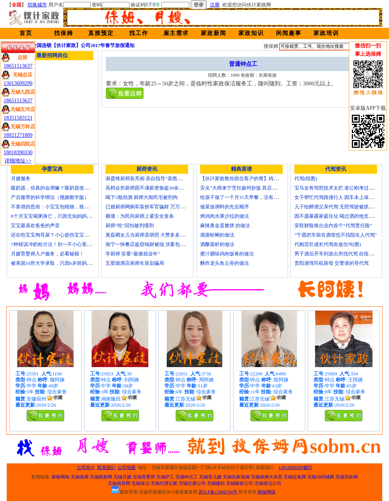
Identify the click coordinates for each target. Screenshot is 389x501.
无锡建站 (216, 483)
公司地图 (127, 467)
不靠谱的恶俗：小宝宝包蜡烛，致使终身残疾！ (62, 207)
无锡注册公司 (192, 483)
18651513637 (18, 66)
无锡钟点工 (186, 477)
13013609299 (18, 83)
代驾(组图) (305, 178)
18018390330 (18, 152)
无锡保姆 (80, 477)
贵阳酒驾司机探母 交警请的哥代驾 (331, 263)
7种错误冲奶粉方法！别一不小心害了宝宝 (56, 244)
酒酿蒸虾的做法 (217, 244)
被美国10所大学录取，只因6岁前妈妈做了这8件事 (64, 263)
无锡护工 (165, 477)
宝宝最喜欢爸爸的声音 (35, 225)
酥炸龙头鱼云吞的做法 (224, 263)
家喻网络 (60, 477)
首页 (26, 33)
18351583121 (18, 118)
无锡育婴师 (144, 477)
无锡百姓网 (346, 477)
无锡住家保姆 (236, 477)
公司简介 (86, 467)
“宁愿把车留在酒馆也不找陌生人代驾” (335, 235)
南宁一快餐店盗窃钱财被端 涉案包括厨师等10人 (157, 244)
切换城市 (37, 5)
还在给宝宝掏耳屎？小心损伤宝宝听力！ (55, 235)
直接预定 (101, 33)
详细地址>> (18, 161)
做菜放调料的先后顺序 (224, 207)
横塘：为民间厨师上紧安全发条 (140, 216)
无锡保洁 (140, 483)
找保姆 (63, 33)
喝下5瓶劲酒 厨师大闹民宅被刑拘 (142, 197)
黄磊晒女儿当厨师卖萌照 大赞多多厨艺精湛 (152, 235)
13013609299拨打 (295, 467)
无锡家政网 (101, 477)
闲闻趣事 (289, 33)
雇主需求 (176, 33)
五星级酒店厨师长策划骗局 (135, 263)
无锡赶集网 (294, 477)
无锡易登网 (119, 483)
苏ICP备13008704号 (218, 492)
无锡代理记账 (164, 483)
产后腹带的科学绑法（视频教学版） (50, 197)
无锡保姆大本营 (266, 477)
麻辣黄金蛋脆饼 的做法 (225, 225)
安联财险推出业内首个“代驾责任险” (333, 225)
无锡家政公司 (239, 483)
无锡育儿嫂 (210, 477)
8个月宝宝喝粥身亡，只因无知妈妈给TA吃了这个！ (66, 216)
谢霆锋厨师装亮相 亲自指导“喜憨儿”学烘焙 (152, 178)
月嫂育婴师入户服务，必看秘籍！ (47, 254)
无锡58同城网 (320, 477)
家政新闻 (213, 33)
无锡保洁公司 (267, 483)
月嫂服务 (20, 178)
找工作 (138, 33)
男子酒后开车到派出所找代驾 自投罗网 (336, 254)
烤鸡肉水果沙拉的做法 (224, 216)
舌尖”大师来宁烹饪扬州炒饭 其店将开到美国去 (250, 188)
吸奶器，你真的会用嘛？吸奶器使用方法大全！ (62, 188)
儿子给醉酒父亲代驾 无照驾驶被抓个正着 (338, 207)
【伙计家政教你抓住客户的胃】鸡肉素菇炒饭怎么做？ (258, 178)
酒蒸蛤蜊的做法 (217, 235)
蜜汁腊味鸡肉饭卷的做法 (227, 254)
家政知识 (251, 33)
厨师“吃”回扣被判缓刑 (130, 225)
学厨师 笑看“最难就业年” (133, 254)
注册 (215, 5)
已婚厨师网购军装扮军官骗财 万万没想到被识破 (157, 207)
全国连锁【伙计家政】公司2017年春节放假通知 (83, 45)
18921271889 (18, 135)
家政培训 (326, 33)
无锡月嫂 (122, 477)
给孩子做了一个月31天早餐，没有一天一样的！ (251, 197)
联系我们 (106, 467)
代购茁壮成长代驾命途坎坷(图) (327, 244)
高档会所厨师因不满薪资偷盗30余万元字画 (152, 188)
